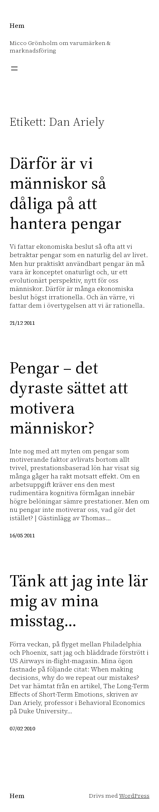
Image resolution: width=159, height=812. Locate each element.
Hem (17, 25)
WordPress (134, 796)
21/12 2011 (22, 323)
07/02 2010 (22, 728)
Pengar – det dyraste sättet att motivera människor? (69, 397)
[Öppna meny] (14, 68)
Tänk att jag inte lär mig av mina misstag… (79, 600)
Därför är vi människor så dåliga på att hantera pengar (66, 193)
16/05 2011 (22, 535)
